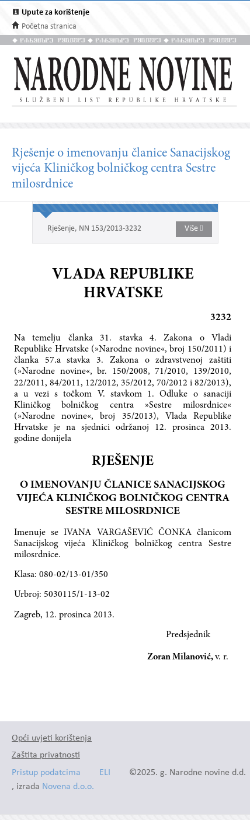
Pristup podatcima (46, 773)
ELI (104, 773)
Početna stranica (49, 26)
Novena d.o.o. (68, 787)
